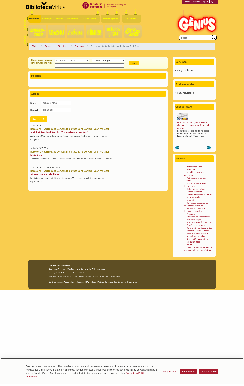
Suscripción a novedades (198, 239)
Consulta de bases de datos (199, 194)
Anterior (177, 148)
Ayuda (213, 1)
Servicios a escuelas (196, 236)
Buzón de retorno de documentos (195, 184)
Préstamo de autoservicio (198, 216)
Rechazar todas (209, 371)
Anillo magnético (194, 166)
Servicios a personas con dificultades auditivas (196, 204)
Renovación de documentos (199, 228)
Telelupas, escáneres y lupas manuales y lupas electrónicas (198, 248)
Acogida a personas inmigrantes (194, 173)
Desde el (34, 103)
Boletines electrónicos (197, 189)
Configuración (168, 371)
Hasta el (34, 110)
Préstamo (191, 214)
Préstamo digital (194, 219)
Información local (194, 197)
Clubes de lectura (195, 191)
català (187, 1)
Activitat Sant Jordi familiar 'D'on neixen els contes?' (59, 132)
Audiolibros (192, 169)
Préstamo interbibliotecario (199, 222)
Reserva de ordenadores (198, 230)
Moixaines (36, 155)
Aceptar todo (188, 371)
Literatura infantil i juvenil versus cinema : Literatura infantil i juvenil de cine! (193, 125)
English (205, 1)
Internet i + (192, 200)
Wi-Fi (189, 244)
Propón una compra (196, 225)
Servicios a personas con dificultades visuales (196, 209)
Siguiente (209, 148)
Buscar (38, 119)
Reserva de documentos (198, 233)
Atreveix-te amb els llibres (44, 174)
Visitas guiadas (193, 241)
